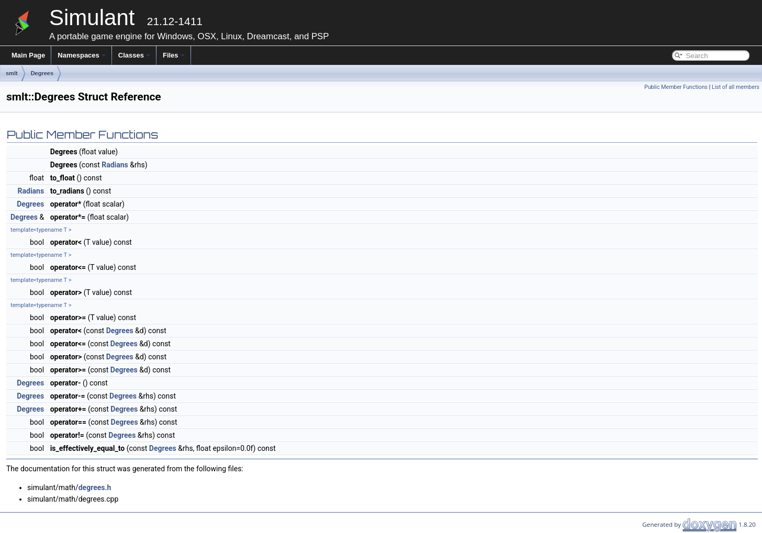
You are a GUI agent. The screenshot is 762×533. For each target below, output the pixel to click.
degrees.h (95, 487)
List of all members (735, 87)
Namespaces (82, 55)
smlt (12, 73)
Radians (115, 165)
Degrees (42, 73)
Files (174, 55)
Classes (134, 55)
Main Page (28, 55)
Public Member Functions (676, 87)
